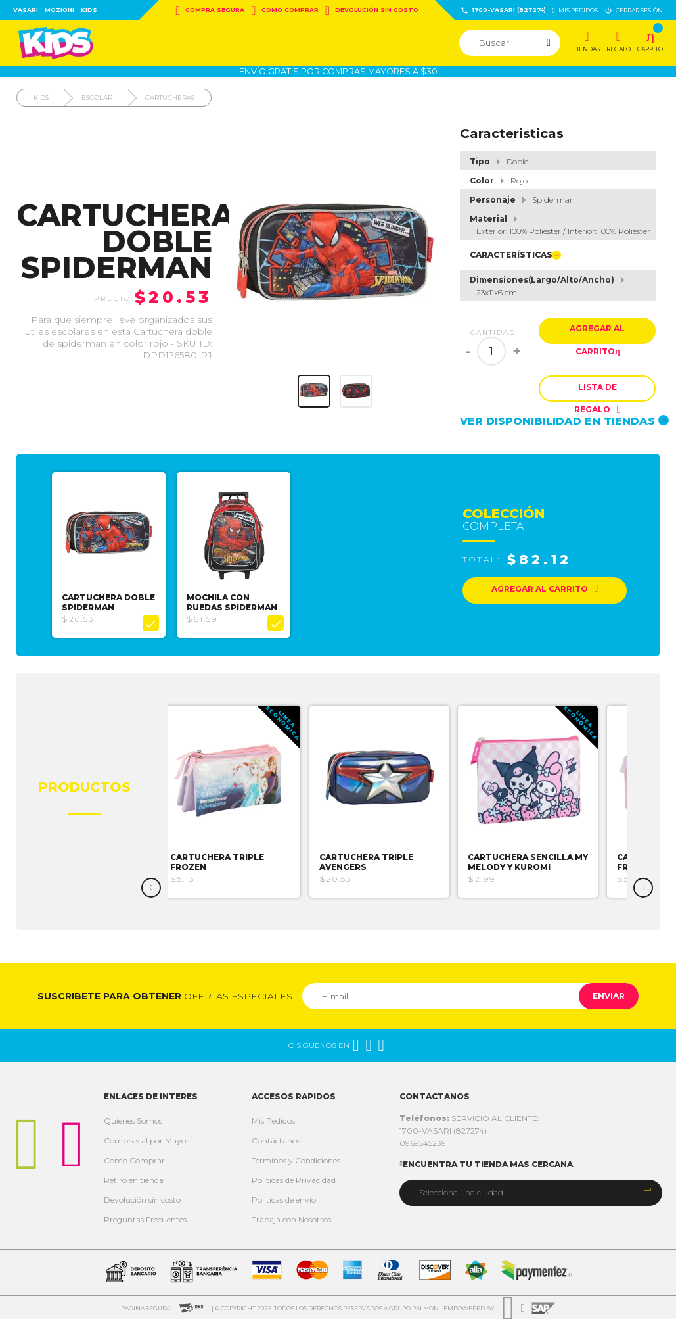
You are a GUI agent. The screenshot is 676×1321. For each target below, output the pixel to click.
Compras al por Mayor (146, 1142)
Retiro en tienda (134, 1182)
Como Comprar (284, 10)
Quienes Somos (133, 1123)
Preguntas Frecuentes (145, 1221)
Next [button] (643, 890)
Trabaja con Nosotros (291, 1221)
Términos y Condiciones (296, 1162)
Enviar (603, 998)
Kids (89, 9)
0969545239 (422, 1145)
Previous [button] (151, 890)
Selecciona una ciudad (461, 1194)
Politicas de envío (284, 1202)
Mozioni (59, 9)
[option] (112, 559)
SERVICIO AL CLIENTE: (469, 1120)
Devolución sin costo (371, 10)
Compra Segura (209, 10)
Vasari (25, 9)
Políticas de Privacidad (294, 1182)
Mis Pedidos (273, 1123)
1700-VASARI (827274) (503, 10)
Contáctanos (276, 1142)
